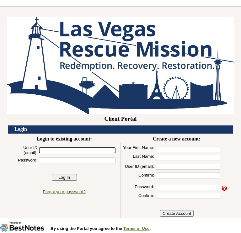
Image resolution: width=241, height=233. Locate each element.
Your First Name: (138, 147)
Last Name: (143, 156)
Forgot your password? (64, 191)
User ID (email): (30, 150)
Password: (27, 160)
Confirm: (146, 175)
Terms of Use (136, 228)
